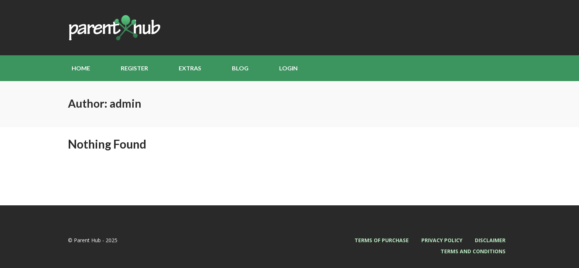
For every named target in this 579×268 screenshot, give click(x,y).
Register (134, 68)
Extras (190, 68)
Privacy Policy (441, 240)
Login (288, 68)
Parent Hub (114, 27)
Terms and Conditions (473, 251)
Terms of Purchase (381, 240)
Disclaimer (490, 240)
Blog (240, 68)
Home (81, 68)
